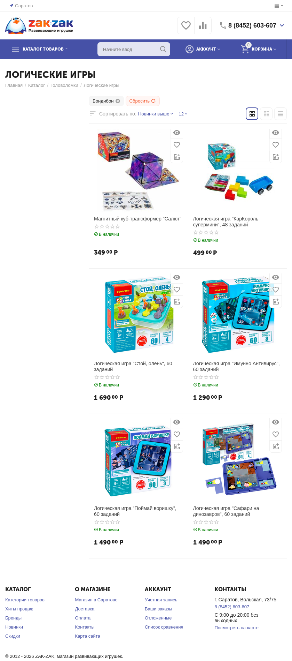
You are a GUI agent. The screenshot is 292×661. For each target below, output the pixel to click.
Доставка (84, 608)
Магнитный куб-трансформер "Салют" (137, 218)
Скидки (12, 636)
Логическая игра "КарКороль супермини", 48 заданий (225, 221)
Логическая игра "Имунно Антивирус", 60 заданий (236, 366)
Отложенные (158, 618)
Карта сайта (87, 636)
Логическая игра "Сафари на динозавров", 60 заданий (225, 511)
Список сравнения (164, 627)
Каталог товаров (48, 49)
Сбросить (142, 101)
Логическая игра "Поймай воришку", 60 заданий (138, 511)
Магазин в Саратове (96, 599)
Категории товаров (25, 599)
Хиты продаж (19, 608)
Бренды (13, 618)
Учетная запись (161, 599)
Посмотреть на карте (236, 627)
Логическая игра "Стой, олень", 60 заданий (132, 366)
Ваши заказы (158, 608)
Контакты (84, 627)
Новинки (14, 627)
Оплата (82, 618)
